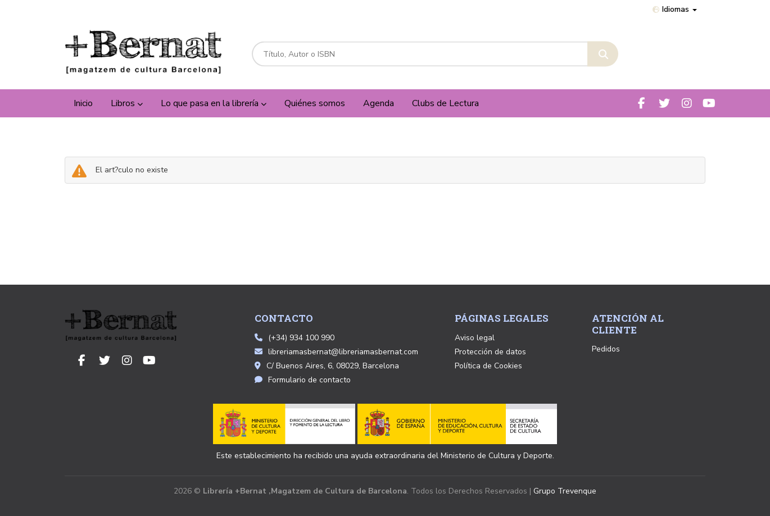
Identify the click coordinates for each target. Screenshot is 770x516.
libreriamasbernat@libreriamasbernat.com (336, 351)
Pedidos (606, 349)
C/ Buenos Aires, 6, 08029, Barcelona (327, 365)
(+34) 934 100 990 (301, 337)
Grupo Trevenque (564, 491)
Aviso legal (475, 337)
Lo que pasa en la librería (213, 103)
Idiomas (675, 9)
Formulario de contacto (303, 380)
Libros (127, 103)
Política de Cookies (488, 365)
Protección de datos (490, 351)
